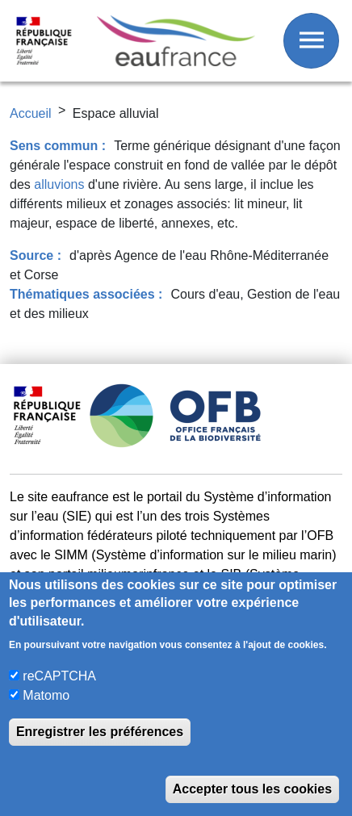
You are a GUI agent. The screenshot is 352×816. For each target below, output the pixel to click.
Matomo (46, 695)
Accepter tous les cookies (252, 789)
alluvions (59, 184)
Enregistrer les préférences (99, 732)
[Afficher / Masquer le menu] (311, 41)
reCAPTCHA (59, 676)
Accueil (31, 113)
